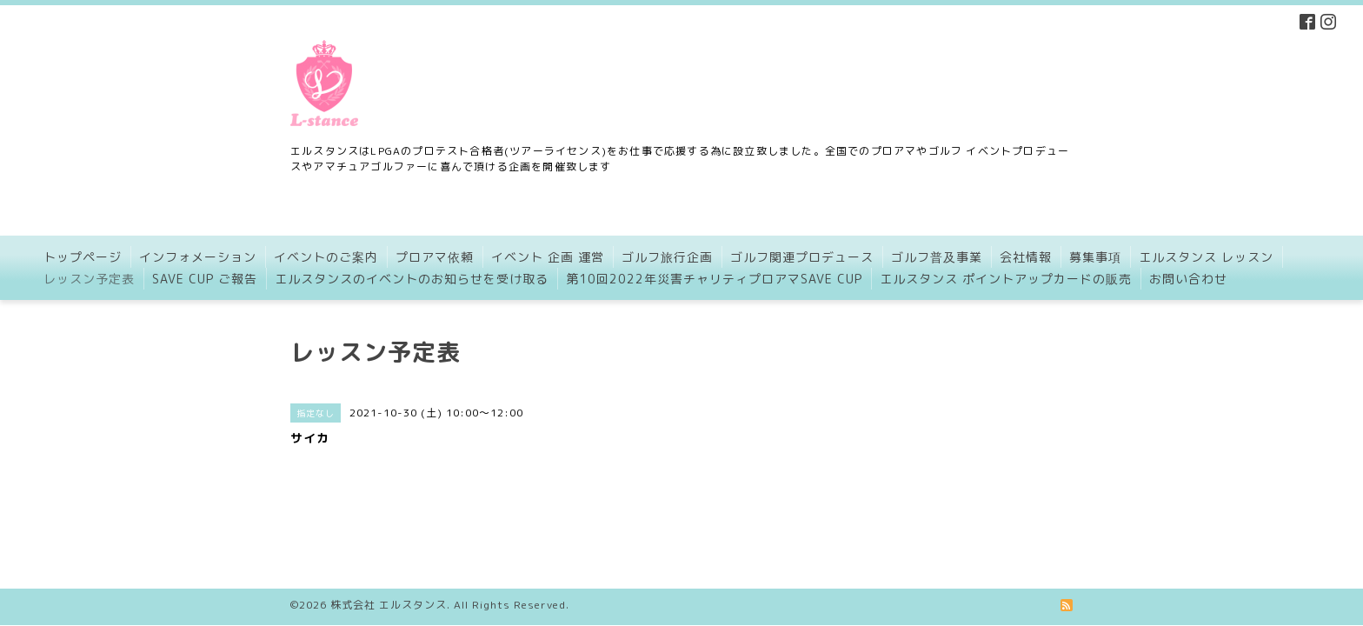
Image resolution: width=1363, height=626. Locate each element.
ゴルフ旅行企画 (667, 257)
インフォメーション (197, 257)
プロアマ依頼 (435, 257)
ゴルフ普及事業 (936, 257)
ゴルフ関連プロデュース (802, 257)
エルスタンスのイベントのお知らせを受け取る (412, 278)
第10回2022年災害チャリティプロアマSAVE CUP (714, 278)
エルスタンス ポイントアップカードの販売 (1006, 278)
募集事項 (1095, 257)
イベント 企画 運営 (547, 257)
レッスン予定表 (89, 278)
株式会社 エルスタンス (388, 547)
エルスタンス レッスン (1206, 257)
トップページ (82, 257)
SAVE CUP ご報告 (204, 278)
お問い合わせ (1188, 278)
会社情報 (1026, 257)
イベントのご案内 (326, 257)
